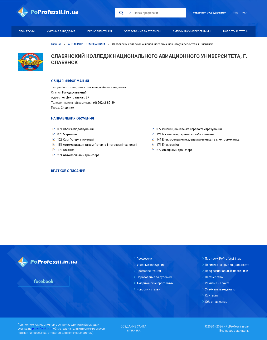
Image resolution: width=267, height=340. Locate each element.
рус (235, 12)
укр (244, 12)
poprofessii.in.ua (43, 328)
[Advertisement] (150, 204)
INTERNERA (133, 330)
